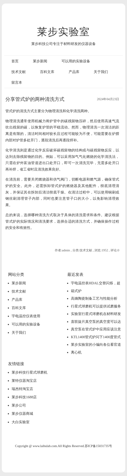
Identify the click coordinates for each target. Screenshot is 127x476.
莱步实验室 (63, 31)
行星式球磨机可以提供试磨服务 (96, 306)
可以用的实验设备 (75, 61)
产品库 (74, 72)
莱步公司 (19, 405)
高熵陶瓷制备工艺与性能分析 (94, 298)
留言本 (16, 82)
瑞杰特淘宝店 (22, 389)
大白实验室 (21, 422)
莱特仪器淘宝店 (24, 380)
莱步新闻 (40, 61)
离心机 (76, 352)
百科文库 (47, 72)
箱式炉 (76, 291)
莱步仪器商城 (22, 413)
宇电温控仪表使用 (26, 316)
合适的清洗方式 (77, 221)
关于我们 (101, 72)
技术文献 (18, 72)
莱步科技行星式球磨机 (29, 372)
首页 (15, 61)
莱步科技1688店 (24, 397)
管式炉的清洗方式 (19, 111)
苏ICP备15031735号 (98, 446)
